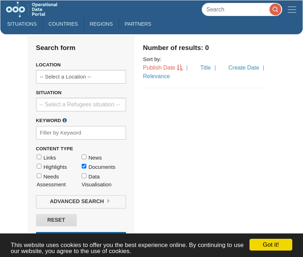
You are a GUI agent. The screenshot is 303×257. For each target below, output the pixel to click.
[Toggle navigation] (292, 9)
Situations (22, 24)
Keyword (51, 120)
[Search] (242, 9)
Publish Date (159, 68)
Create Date (243, 68)
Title (205, 68)
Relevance (156, 76)
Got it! (271, 244)
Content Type (54, 148)
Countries (63, 24)
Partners (138, 24)
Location (48, 64)
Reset (56, 220)
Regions (101, 24)
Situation (49, 92)
